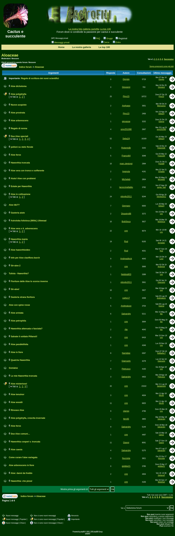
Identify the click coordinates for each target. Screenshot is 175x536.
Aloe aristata (17, 313)
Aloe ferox (16, 155)
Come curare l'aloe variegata (23, 457)
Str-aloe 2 (15, 265)
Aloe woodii (16, 402)
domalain (161, 243)
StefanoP (161, 475)
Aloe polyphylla (18, 94)
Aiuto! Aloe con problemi (23, 178)
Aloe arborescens (19, 120)
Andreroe (161, 267)
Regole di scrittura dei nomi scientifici (40, 78)
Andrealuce (161, 298)
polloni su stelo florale (22, 147)
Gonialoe (13, 368)
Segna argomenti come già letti (161, 66)
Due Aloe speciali (19, 136)
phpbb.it (87, 534)
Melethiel (161, 482)
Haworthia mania (19, 239)
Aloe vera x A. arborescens (24, 228)
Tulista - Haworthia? (19, 273)
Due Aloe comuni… (20, 434)
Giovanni (126, 87)
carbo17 (126, 298)
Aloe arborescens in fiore (21, 465)
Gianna (161, 121)
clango (126, 411)
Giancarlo (161, 282)
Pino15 (126, 96)
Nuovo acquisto (19, 105)
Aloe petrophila (18, 321)
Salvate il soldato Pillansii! (24, 336)
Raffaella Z (161, 353)
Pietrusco (126, 369)
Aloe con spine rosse (19, 305)
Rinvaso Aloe (17, 410)
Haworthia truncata (20, 163)
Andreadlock (126, 258)
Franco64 (126, 156)
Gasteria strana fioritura (23, 297)
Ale (161, 314)
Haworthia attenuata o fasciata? (27, 328)
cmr (161, 214)
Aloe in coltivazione (20, 194)
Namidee (126, 353)
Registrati (121, 38)
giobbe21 (126, 466)
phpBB (82, 532)
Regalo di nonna (19, 128)
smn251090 (126, 129)
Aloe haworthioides (20, 250)
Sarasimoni (161, 386)
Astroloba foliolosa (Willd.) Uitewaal (28, 220)
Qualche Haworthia (20, 360)
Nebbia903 (126, 274)
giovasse (126, 121)
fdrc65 (161, 395)
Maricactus (161, 106)
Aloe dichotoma (18, 86)
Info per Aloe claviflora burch (25, 258)
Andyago (126, 105)
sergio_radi (161, 187)
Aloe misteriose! (19, 384)
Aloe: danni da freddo (21, 473)
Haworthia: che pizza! (21, 481)
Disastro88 (126, 213)
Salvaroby (126, 314)
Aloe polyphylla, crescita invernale (28, 418)
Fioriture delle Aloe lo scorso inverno (29, 281)
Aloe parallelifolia (19, 344)
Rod (126, 241)
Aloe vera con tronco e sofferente (27, 170)
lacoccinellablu (126, 187)
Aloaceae (9, 55)
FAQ (96, 38)
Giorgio (126, 79)
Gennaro (126, 206)
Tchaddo (161, 172)
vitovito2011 (126, 196)
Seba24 (161, 114)
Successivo (169, 59)
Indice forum (25, 67)
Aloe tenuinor (17, 394)
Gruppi (108, 38)
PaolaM (161, 164)
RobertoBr (126, 148)
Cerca (105, 42)
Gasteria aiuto (18, 213)
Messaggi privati (60, 42)
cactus (161, 435)
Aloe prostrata (18, 112)
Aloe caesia (16, 449)
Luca (161, 259)
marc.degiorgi (126, 163)
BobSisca (126, 221)
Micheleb (126, 179)
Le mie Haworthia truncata (24, 376)
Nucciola (126, 458)
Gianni (126, 442)
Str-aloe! (15, 289)
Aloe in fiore (17, 352)
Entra (117, 42)
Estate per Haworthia (21, 186)
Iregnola (126, 171)
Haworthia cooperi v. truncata (25, 441)
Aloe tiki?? (14, 205)
